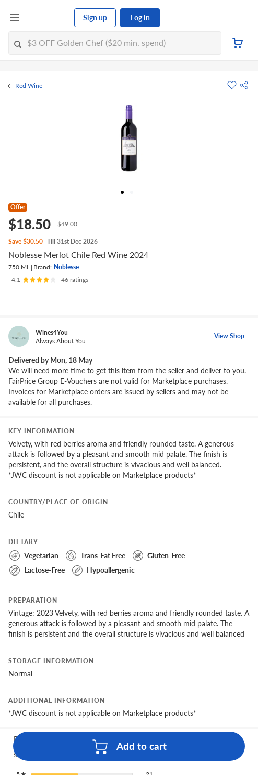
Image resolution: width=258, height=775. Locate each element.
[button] (244, 85)
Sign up (95, 17)
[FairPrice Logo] (47, 17)
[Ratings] (49, 280)
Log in (140, 17)
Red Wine (28, 86)
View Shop (229, 336)
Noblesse (66, 267)
